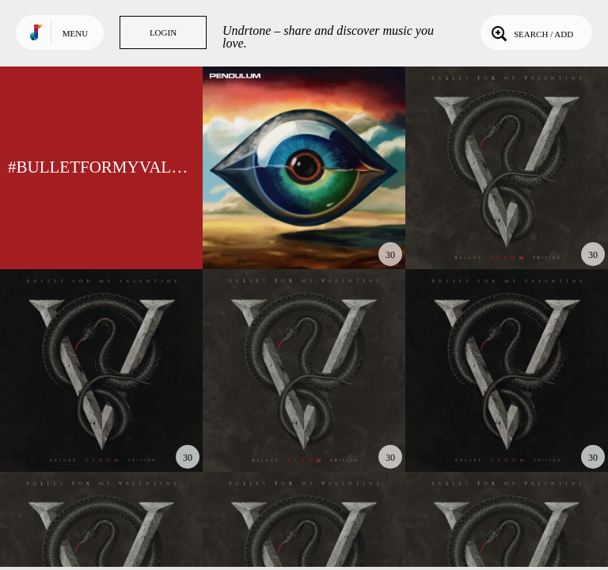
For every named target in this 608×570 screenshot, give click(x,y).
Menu (75, 33)
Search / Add (530, 32)
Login (163, 32)
